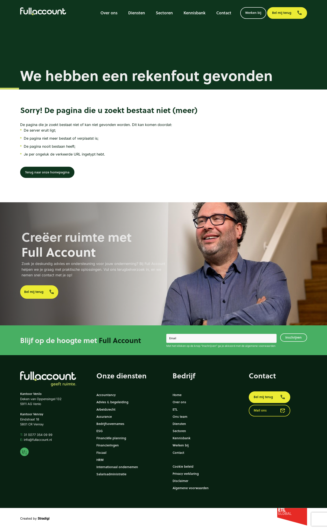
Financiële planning (111, 438)
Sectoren (164, 13)
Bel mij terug (287, 13)
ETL (175, 409)
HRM (100, 459)
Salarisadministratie (111, 474)
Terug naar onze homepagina (47, 172)
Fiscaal (101, 452)
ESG (99, 431)
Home (177, 394)
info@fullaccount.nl (36, 440)
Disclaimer (180, 480)
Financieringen (107, 445)
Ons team (180, 416)
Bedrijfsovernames (110, 423)
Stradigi (44, 518)
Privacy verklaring (186, 473)
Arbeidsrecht (105, 409)
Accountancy (106, 394)
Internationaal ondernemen (117, 467)
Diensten (136, 13)
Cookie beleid (183, 466)
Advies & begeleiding (112, 402)
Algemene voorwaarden (191, 488)
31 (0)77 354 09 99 (36, 435)
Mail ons (269, 410)
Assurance (104, 416)
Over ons (108, 13)
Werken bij (253, 12)
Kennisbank (195, 13)
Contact (223, 13)
